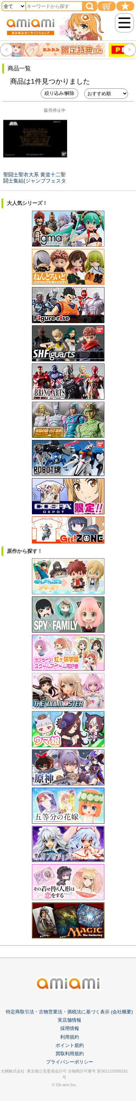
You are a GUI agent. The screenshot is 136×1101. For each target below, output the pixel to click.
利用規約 (69, 1037)
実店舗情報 (69, 1020)
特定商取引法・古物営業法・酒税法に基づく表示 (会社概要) (69, 1011)
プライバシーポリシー (69, 1062)
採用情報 (69, 1028)
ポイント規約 (69, 1045)
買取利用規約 (69, 1053)
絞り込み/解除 (59, 93)
